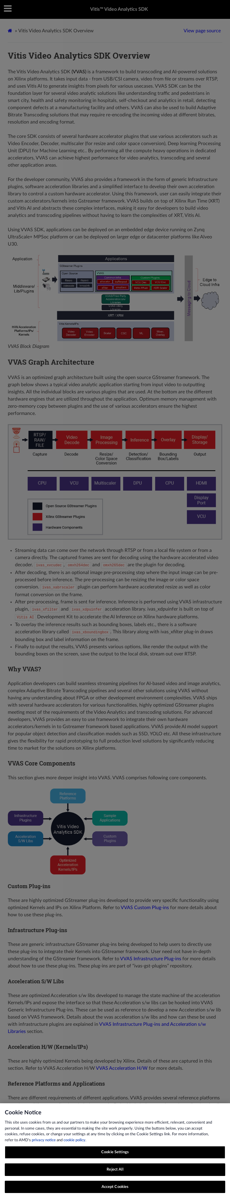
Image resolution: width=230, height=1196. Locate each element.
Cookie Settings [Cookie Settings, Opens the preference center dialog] (115, 1155)
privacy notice (44, 1143)
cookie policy (74, 1143)
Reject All (115, 1173)
